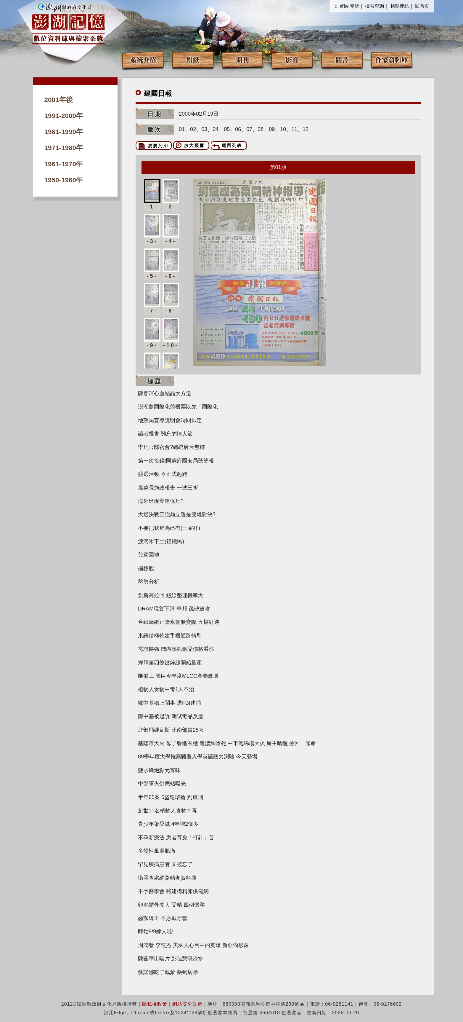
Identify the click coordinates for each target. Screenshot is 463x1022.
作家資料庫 (391, 59)
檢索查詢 (374, 6)
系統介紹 (143, 59)
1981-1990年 (63, 131)
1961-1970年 (63, 164)
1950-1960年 (63, 180)
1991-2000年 (63, 115)
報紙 (192, 59)
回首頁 (422, 6)
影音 (292, 59)
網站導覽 (349, 6)
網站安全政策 (187, 1004)
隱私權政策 (154, 1004)
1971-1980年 (63, 148)
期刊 (242, 59)
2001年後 (58, 99)
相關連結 (399, 6)
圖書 (341, 59)
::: (337, 6)
